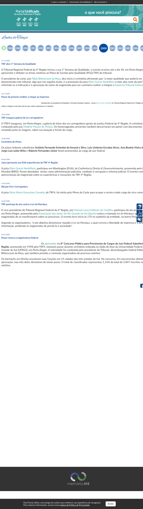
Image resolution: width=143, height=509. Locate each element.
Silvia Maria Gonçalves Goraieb (27, 192)
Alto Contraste (100, 2)
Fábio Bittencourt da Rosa (46, 78)
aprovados (50, 243)
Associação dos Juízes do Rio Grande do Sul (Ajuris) (67, 213)
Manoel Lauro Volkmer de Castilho (93, 210)
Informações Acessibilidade (80, 2)
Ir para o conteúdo (59, 2)
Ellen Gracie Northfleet (101, 82)
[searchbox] (103, 19)
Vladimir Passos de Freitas (38, 127)
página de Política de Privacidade (75, 505)
